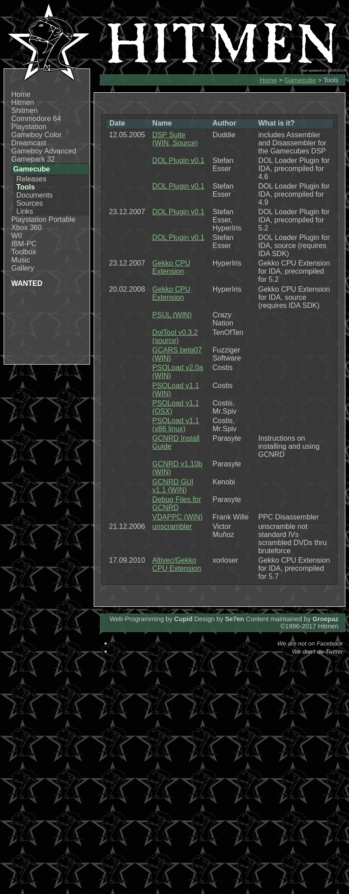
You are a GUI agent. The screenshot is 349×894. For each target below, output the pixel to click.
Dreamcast (28, 143)
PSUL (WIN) (171, 315)
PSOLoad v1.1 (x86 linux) (175, 425)
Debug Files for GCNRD (176, 503)
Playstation (28, 127)
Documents (34, 195)
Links (24, 211)
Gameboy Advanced (43, 151)
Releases (31, 179)
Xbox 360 (26, 227)
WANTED (26, 283)
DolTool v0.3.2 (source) (175, 336)
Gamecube (300, 80)
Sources (29, 203)
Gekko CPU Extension (171, 267)
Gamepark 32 (33, 159)
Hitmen (22, 102)
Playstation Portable (43, 219)
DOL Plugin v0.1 (178, 160)
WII (16, 235)
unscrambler (172, 526)
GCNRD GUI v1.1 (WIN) (173, 486)
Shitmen (24, 110)
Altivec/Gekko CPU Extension (176, 564)
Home (21, 94)
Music (20, 260)
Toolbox (23, 252)
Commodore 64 (36, 118)
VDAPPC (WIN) (177, 517)
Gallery (22, 268)
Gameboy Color (36, 135)
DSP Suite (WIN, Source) (175, 139)
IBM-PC (23, 244)
